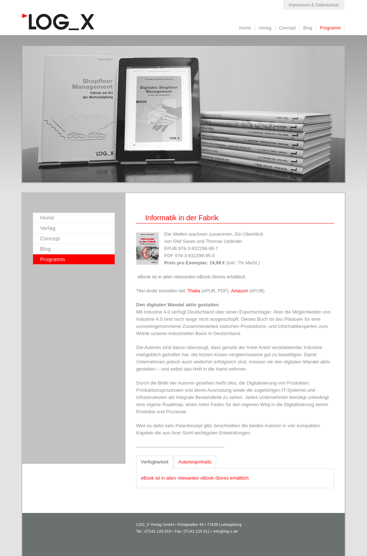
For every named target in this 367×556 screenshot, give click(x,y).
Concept (287, 27)
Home (245, 27)
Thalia (194, 290)
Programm (330, 27)
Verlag (265, 27)
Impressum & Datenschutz (314, 5)
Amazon (240, 290)
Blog (307, 27)
